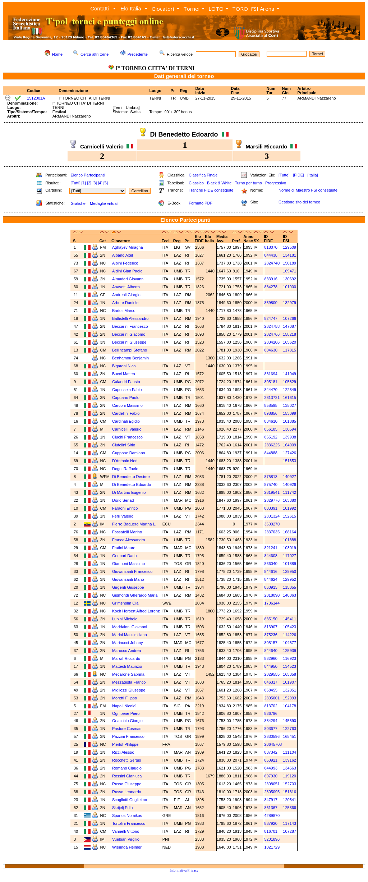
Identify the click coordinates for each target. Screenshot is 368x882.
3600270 (272, 524)
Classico (196, 183)
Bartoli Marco (123, 310)
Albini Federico (125, 263)
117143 (289, 823)
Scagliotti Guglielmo (129, 800)
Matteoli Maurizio (127, 666)
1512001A (36, 98)
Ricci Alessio (123, 752)
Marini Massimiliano (129, 635)
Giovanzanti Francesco (132, 571)
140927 (289, 476)
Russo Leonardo (126, 792)
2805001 (272, 698)
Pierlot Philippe (125, 744)
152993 (289, 698)
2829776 (272, 500)
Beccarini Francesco (130, 326)
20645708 (273, 744)
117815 (289, 350)
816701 (270, 831)
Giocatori (163, 8)
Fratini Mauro (123, 548)
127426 (289, 453)
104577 (289, 642)
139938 (289, 437)
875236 (270, 635)
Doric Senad (123, 500)
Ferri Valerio (122, 516)
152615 (289, 516)
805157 (270, 642)
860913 (270, 587)
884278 (270, 287)
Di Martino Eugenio (129, 492)
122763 (289, 728)
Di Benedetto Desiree (131, 476)
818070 (270, 247)
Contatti (99, 8)
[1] (84, 183)
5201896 (272, 839)
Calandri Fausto (126, 382)
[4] (100, 183)
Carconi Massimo (127, 405)
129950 (289, 571)
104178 (289, 706)
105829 (289, 382)
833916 (270, 279)
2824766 (272, 334)
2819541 (272, 492)
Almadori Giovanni (128, 279)
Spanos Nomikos (127, 815)
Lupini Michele (124, 619)
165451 (289, 736)
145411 (289, 619)
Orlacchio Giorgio (127, 720)
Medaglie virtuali (104, 203)
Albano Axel (122, 255)
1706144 (272, 603)
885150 (270, 619)
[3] (94, 183)
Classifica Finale (203, 175)
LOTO (216, 8)
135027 (289, 405)
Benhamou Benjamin (130, 358)
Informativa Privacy (184, 870)
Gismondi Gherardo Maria (135, 595)
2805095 (272, 792)
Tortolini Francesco (128, 823)
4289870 (272, 815)
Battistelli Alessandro (130, 318)
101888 (289, 540)
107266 (289, 318)
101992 (289, 508)
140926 (289, 484)
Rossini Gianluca (127, 776)
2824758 (272, 326)
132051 (289, 690)
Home (57, 54)
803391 (270, 508)
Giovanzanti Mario (128, 579)
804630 (270, 350)
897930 (270, 776)
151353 (289, 461)
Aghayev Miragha (127, 247)
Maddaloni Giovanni (129, 627)
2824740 (272, 263)
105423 (289, 627)
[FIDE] (298, 175)
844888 (270, 453)
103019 (289, 548)
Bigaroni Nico (123, 366)
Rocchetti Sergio (126, 760)
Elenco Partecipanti (87, 175)
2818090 (272, 595)
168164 (289, 532)
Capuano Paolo (125, 397)
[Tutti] (75, 183)
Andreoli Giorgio (126, 295)
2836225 (272, 445)
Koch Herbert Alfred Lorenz (136, 611)
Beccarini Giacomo (128, 334)
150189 (289, 263)
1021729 (272, 847)
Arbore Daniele (125, 302)
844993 (270, 768)
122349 (289, 389)
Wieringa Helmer (127, 847)
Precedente (138, 54)
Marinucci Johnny (127, 642)
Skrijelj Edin (123, 807)
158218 (289, 334)
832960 (270, 658)
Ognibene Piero (125, 713)
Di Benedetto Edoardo (131, 484)
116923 (289, 658)
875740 (270, 484)
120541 (289, 800)
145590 (289, 720)
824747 (270, 318)
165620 (289, 342)
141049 (289, 374)
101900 (289, 287)
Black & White (219, 183)
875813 (270, 476)
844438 (270, 255)
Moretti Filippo (124, 698)
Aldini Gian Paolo (127, 271)
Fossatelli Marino (127, 532)
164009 (289, 445)
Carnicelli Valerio (127, 429)
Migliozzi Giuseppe (128, 690)
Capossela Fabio (127, 389)
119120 (289, 776)
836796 (270, 713)
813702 (270, 706)
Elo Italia (130, 8)
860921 (270, 760)
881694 (270, 374)
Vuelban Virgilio (125, 839)
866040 (270, 563)
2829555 (272, 674)
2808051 (272, 784)
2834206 (272, 342)
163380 (289, 500)
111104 (289, 752)
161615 (289, 397)
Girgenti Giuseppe (128, 587)
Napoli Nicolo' (124, 706)
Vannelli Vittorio (125, 831)
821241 (270, 548)
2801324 (272, 516)
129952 (289, 579)
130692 (289, 279)
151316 (289, 792)
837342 (270, 752)
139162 (289, 760)
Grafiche (78, 203)
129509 (289, 247)
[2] (89, 183)
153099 (289, 413)
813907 (270, 627)
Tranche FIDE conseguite (211, 190)
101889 (289, 563)
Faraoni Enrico (125, 508)
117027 (289, 555)
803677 (270, 728)
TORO (240, 8)
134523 (289, 666)
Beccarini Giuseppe (129, 342)
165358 (289, 674)
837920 (270, 823)
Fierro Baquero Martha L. (134, 524)
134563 (289, 768)
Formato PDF (200, 203)
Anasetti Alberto (126, 287)
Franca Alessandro (128, 540)
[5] (106, 183)
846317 (270, 682)
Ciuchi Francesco (127, 437)
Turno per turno (248, 183)
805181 (270, 382)
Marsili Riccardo (126, 658)
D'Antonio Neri (125, 461)
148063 (289, 595)
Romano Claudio (127, 768)
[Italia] (312, 175)
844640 (270, 650)
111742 (289, 492)
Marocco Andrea (126, 650)
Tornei (191, 8)
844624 (270, 579)
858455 (270, 690)
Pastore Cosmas (126, 728)
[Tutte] (284, 175)
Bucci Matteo (123, 374)
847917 (270, 800)
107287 (289, 831)
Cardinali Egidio (126, 421)
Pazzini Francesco (128, 736)
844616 (270, 571)
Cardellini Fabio (125, 413)
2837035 (272, 532)
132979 (289, 302)
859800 (270, 302)
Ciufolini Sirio (123, 445)
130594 (289, 429)
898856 (270, 413)
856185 (270, 429)
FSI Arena (262, 8)
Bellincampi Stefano (129, 350)
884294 (270, 720)
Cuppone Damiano (128, 453)
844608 (270, 555)
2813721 (272, 397)
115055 (289, 587)
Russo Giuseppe (126, 784)
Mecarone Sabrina (128, 674)
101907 (289, 682)
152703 (289, 784)
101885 (289, 421)
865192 (270, 437)
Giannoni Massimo (128, 563)
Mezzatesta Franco (129, 682)
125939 (289, 650)
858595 (270, 405)
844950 (270, 666)
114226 (289, 635)
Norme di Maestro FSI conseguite (308, 190)
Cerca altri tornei (95, 54)
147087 (289, 326)
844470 (270, 389)
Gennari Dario (124, 555)
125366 (289, 807)
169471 (289, 271)
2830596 (272, 736)
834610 (270, 421)
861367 (270, 807)
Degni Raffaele (125, 469)
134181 (289, 255)
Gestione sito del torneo (299, 202)
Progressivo (275, 183)
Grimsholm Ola (125, 603)
